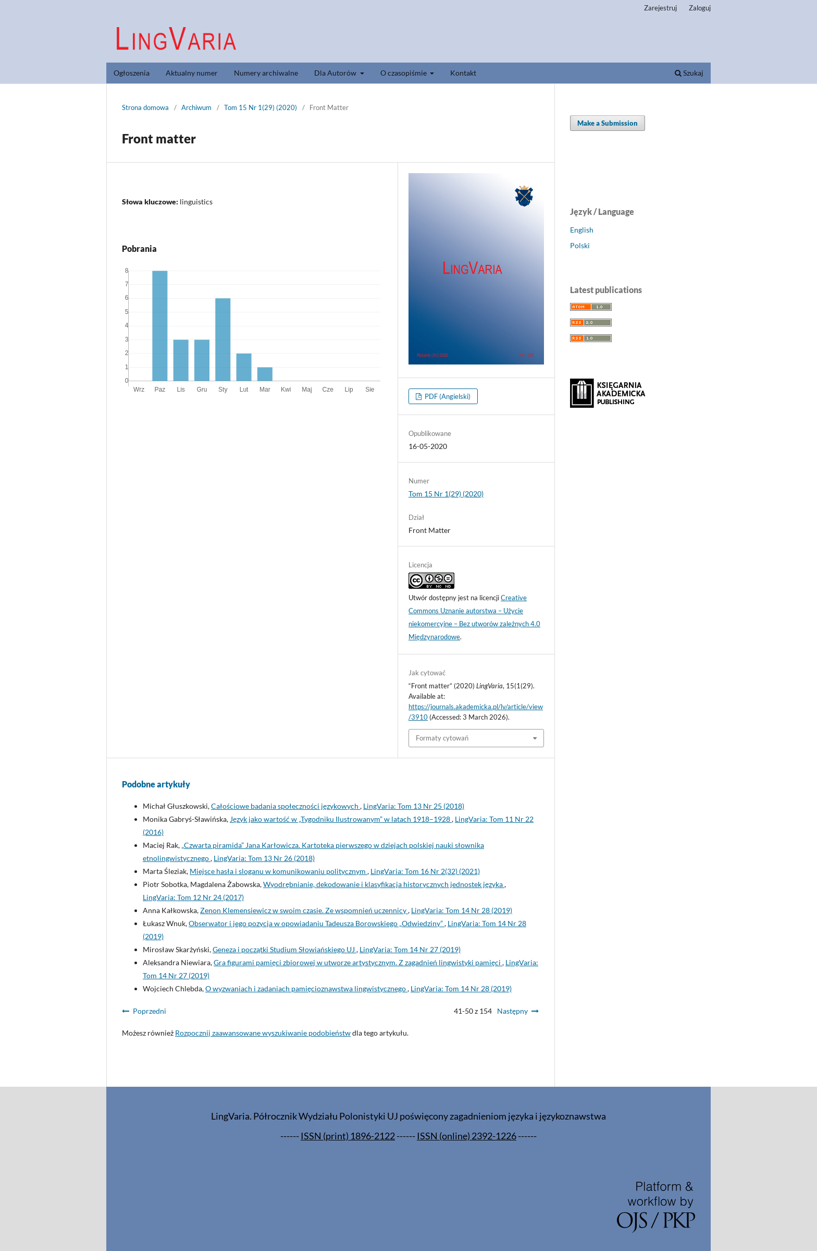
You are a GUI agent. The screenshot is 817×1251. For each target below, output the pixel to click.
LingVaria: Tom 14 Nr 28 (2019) (461, 910)
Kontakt (463, 72)
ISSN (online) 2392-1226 (466, 1136)
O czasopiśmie (404, 72)
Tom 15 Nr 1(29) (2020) (260, 107)
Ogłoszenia (132, 72)
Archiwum (196, 107)
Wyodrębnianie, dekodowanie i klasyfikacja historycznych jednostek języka (383, 884)
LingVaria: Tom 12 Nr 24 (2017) (193, 897)
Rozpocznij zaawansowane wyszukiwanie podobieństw (263, 1032)
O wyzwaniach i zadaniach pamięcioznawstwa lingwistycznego (306, 988)
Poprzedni (149, 1010)
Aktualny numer (192, 72)
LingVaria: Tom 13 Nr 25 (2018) (413, 805)
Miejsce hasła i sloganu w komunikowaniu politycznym (278, 871)
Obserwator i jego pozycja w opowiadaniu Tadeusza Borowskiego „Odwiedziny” (316, 923)
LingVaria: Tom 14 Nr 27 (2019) (410, 949)
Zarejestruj (660, 8)
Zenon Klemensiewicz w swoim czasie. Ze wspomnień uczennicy (304, 910)
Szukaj (689, 72)
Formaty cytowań (442, 738)
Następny (512, 1010)
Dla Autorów (336, 72)
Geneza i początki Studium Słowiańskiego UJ (284, 949)
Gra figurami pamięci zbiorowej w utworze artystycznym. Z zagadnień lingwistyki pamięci (358, 962)
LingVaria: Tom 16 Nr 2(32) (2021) (425, 871)
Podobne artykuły (156, 784)
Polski (580, 245)
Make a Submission (607, 123)
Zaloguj (700, 8)
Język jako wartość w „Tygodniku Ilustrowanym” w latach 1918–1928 (341, 819)
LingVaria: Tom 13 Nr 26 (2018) (264, 858)
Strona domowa (145, 107)
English (581, 229)
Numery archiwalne (266, 72)
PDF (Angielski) (447, 396)
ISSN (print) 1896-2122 (348, 1136)
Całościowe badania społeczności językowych (285, 805)
